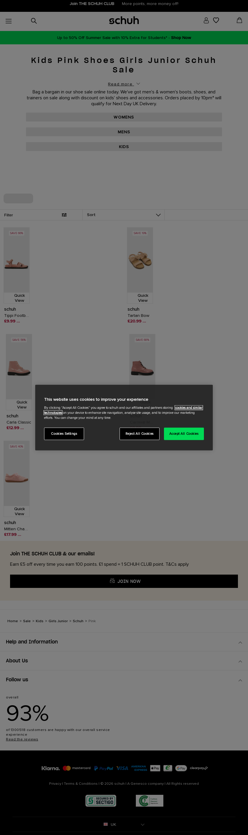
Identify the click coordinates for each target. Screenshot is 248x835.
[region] (124, 417)
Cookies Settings (64, 434)
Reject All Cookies (139, 434)
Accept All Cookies (183, 434)
